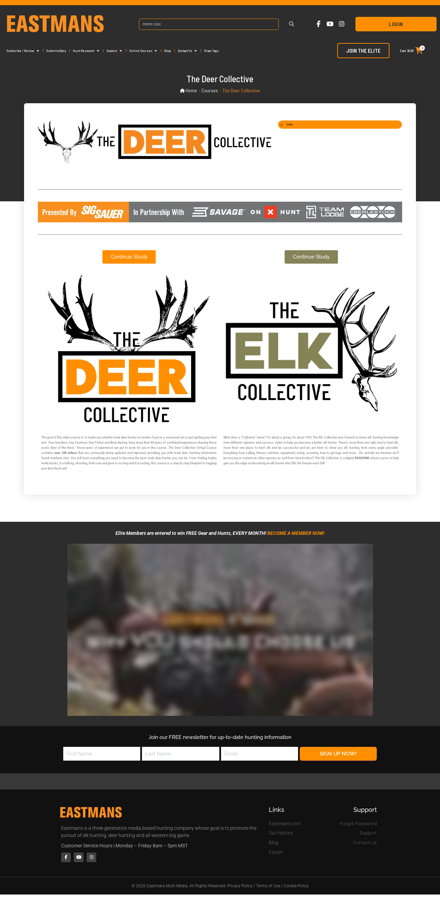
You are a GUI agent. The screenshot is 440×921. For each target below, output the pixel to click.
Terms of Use (268, 887)
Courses (210, 90)
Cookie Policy (296, 887)
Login (396, 24)
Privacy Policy (239, 887)
